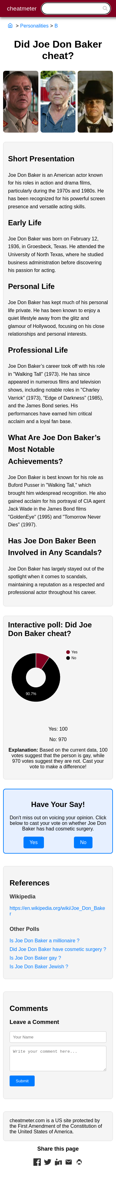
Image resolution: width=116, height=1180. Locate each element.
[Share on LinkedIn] (58, 1166)
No (83, 842)
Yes (34, 842)
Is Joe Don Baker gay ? (35, 958)
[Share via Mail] (68, 1166)
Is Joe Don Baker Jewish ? (39, 966)
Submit (22, 1084)
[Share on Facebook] (37, 1166)
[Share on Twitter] (47, 1166)
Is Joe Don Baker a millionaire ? (44, 940)
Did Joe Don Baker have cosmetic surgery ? (58, 949)
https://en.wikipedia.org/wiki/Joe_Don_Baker (57, 911)
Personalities (34, 25)
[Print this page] (79, 1166)
